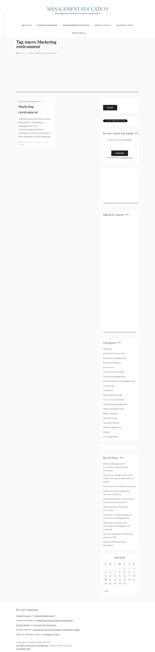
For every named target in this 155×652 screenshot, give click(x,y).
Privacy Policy (103, 25)
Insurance (108, 390)
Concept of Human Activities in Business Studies (56, 629)
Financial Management (114, 376)
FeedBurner (126, 157)
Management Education (77, 9)
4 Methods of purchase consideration (54, 620)
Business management (114, 358)
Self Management (112, 427)
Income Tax (109, 386)
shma (38, 142)
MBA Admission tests (113, 409)
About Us (27, 25)
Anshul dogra (22, 625)
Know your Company (113, 399)
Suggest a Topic (124, 25)
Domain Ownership (47, 25)
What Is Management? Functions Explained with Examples (115, 467)
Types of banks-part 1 (44, 616)
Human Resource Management (119, 381)
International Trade (112, 395)
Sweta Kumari (23, 616)
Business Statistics (112, 362)
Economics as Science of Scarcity (119, 486)
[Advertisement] (77, 74)
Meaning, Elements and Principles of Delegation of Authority (116, 526)
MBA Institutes (110, 413)
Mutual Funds (110, 418)
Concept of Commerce (44, 625)
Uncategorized (110, 436)
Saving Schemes (111, 423)
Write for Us (79, 33)
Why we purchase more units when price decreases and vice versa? (118, 478)
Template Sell (23, 649)
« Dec (106, 591)
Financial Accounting (113, 372)
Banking (107, 349)
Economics (108, 367)
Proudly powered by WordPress (32, 645)
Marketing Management (29, 101)
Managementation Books (76, 25)
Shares (106, 432)
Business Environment (114, 353)
